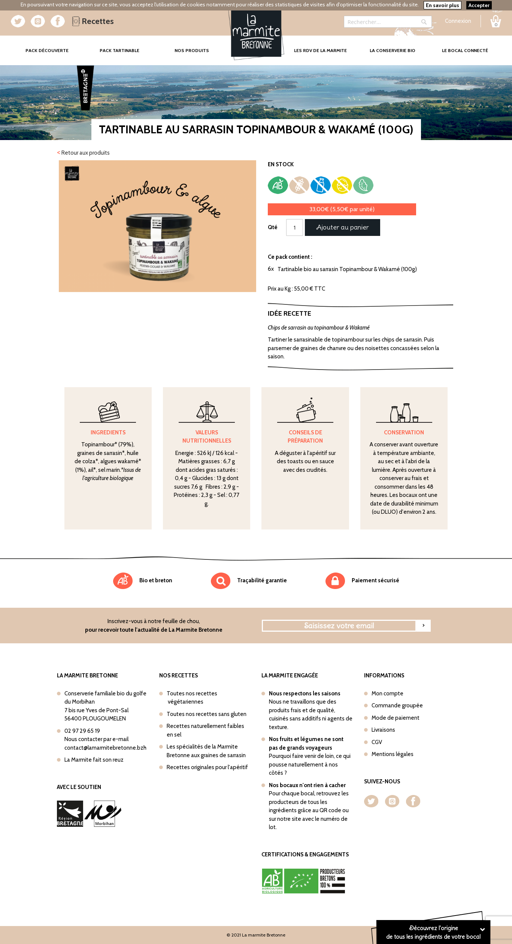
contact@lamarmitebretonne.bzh (105, 747)
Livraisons (383, 729)
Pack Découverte (54, 45)
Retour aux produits (83, 152)
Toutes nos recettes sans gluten (206, 714)
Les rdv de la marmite (320, 50)
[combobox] (388, 22)
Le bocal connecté (465, 50)
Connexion (458, 21)
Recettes (93, 21)
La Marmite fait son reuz (94, 759)
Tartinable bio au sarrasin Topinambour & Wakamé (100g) (347, 269)
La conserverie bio (392, 50)
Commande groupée (397, 705)
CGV (377, 742)
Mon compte (387, 693)
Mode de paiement (395, 717)
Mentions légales (392, 754)
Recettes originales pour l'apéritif (207, 767)
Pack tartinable (119, 50)
